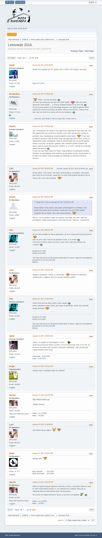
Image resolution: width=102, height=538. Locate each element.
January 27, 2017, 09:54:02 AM (42, 230)
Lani (11, 168)
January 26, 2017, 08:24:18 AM (42, 197)
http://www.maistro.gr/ (41, 399)
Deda (11, 453)
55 (30, 58)
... (28, 58)
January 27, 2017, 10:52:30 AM (42, 336)
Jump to (60, 520)
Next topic (89, 51)
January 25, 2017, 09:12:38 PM (42, 65)
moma (12, 197)
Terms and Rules (84, 535)
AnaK (12, 65)
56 (33, 58)
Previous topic (77, 51)
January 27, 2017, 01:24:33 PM (42, 482)
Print (92, 58)
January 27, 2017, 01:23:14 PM (42, 453)
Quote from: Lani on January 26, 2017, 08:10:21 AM (55, 202)
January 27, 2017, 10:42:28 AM (42, 299)
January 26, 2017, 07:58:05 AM (42, 126)
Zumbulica (14, 94)
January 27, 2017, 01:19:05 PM (42, 424)
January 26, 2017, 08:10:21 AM (42, 168)
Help (76, 535)
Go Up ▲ (94, 535)
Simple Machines (14, 535)
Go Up (10, 510)
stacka (12, 395)
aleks (11, 336)
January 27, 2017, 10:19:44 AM (42, 270)
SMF (6, 535)
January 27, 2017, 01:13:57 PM (42, 366)
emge (12, 366)
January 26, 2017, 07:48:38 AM (42, 94)
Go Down (11, 58)
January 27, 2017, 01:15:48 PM (42, 395)
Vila (11, 230)
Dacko (12, 126)
